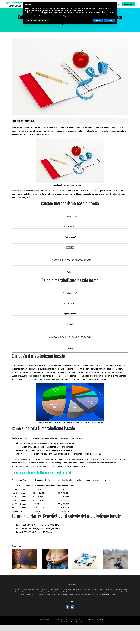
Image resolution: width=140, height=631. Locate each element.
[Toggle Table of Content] (124, 120)
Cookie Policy (99, 619)
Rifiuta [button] (98, 20)
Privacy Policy (90, 619)
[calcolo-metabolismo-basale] (70, 76)
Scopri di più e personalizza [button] (37, 20)
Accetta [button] (109, 20)
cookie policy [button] (79, 10)
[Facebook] (67, 607)
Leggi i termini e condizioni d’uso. (109, 594)
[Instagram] (72, 607)
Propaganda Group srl (77, 621)
